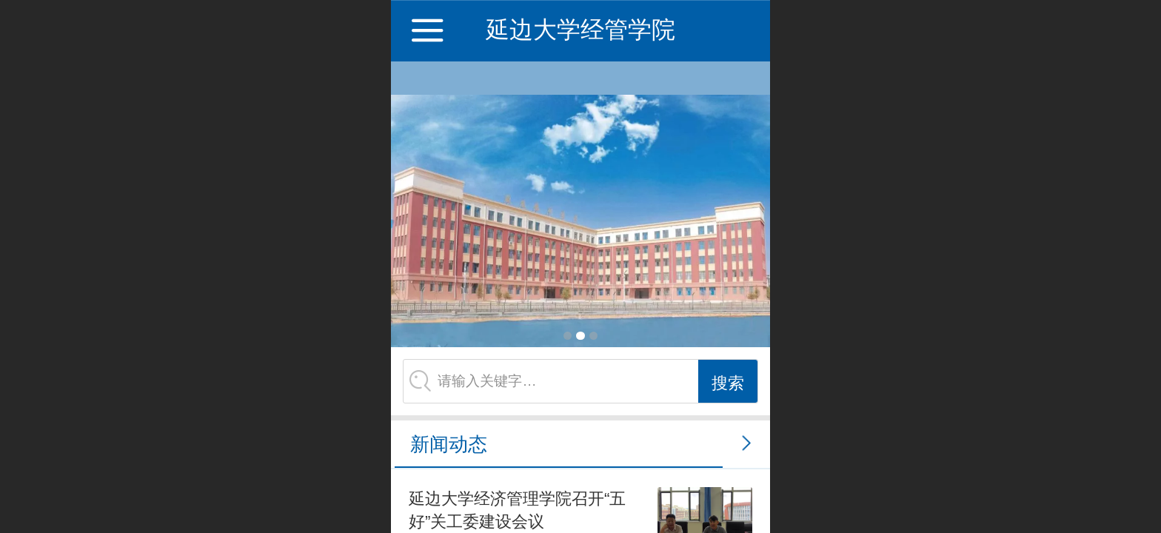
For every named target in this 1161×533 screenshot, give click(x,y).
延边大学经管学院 (580, 29)
